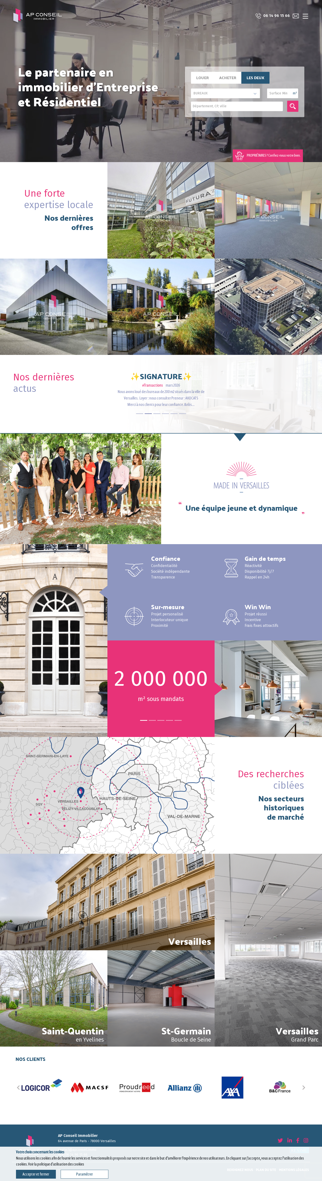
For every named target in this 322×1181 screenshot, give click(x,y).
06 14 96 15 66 (272, 16)
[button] (18, 1087)
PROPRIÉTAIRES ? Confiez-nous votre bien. (268, 155)
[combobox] (237, 106)
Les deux (255, 77)
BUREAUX (200, 93)
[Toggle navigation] (305, 16)
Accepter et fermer (36, 1174)
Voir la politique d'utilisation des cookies (56, 1164)
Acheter (227, 77)
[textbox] (238, 106)
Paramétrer (84, 1174)
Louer (202, 77)
